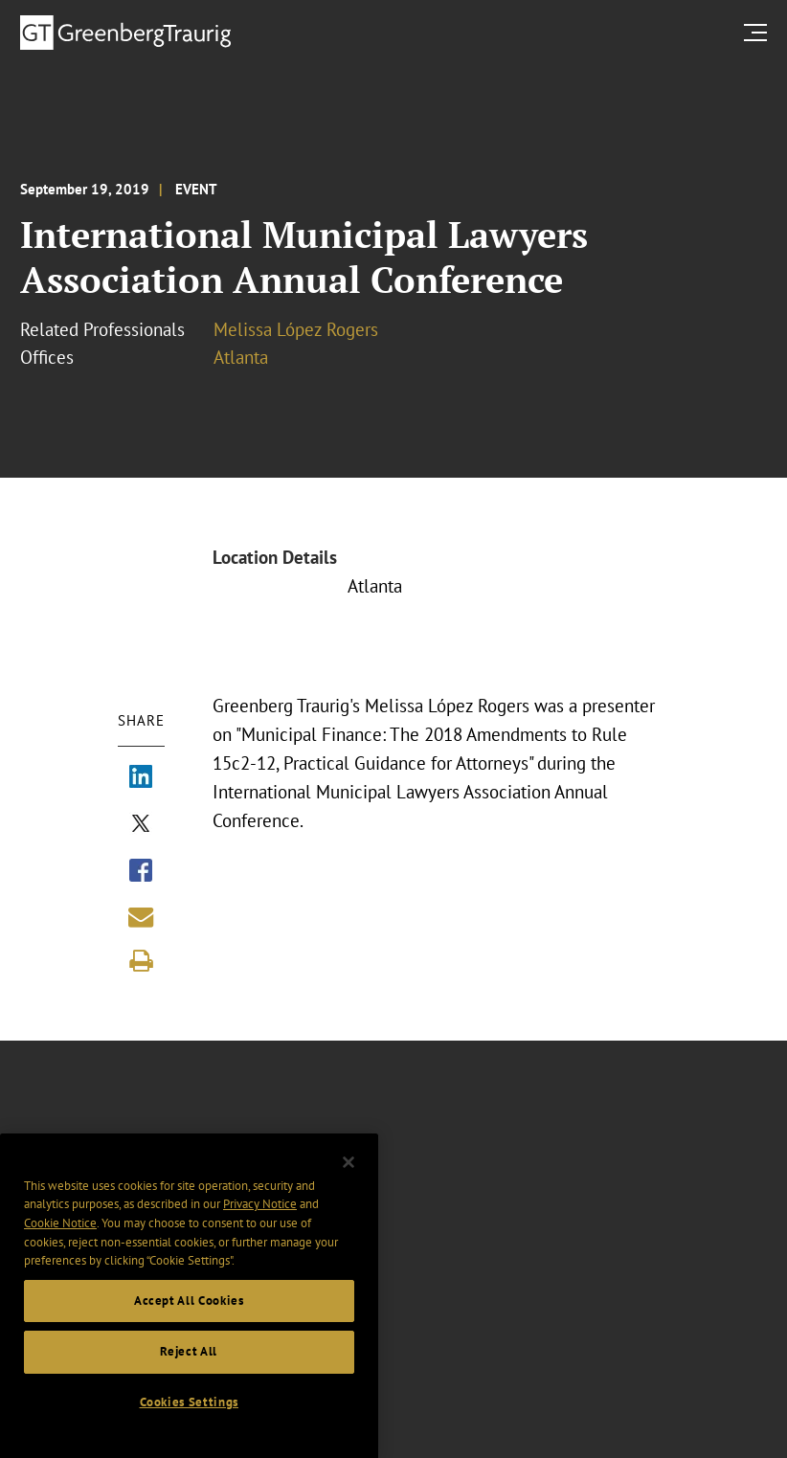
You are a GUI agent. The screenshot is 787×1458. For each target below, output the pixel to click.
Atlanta (241, 357)
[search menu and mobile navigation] (759, 32)
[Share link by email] (140, 917)
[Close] (348, 1188)
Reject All (188, 1377)
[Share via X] (140, 825)
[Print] (140, 961)
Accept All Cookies (189, 1326)
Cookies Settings (189, 1428)
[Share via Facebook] (140, 872)
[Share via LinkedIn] (140, 778)
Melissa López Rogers (296, 329)
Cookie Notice (60, 1249)
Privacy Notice (260, 1230)
